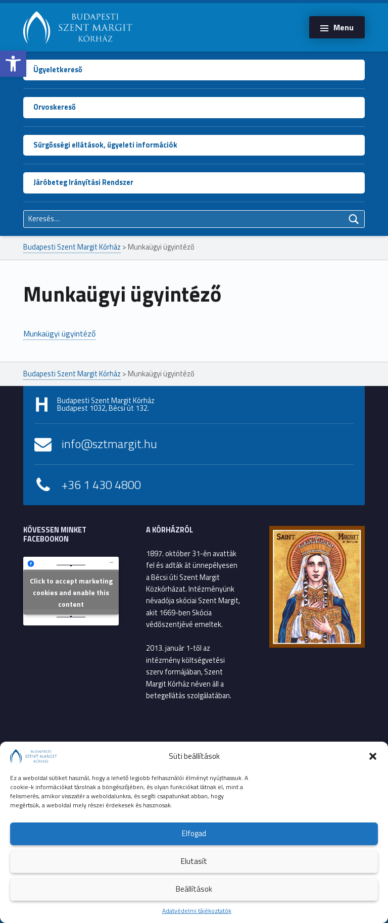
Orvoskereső (54, 107)
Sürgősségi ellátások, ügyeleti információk (105, 145)
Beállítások (194, 889)
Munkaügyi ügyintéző (59, 333)
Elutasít (194, 861)
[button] (13, 64)
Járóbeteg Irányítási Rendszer (83, 182)
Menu (343, 27)
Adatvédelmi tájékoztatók (196, 910)
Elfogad (194, 833)
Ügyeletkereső (57, 69)
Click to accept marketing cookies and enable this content (71, 592)
